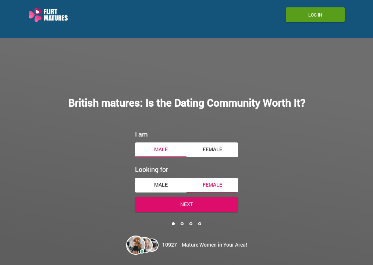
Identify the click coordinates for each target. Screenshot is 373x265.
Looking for (151, 167)
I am (141, 132)
